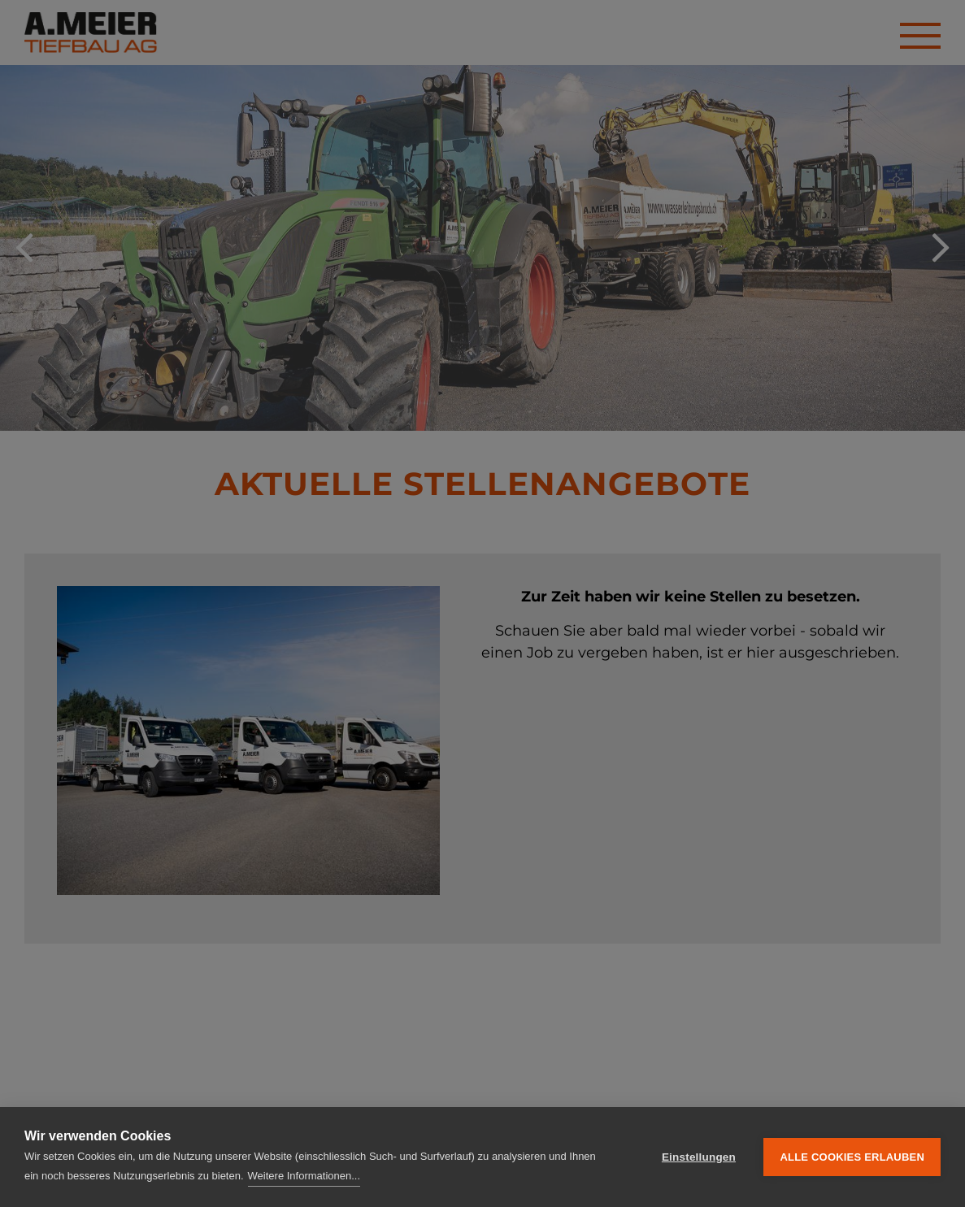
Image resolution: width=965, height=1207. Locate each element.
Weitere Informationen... (304, 1176)
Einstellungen (699, 1157)
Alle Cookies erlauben (852, 1157)
